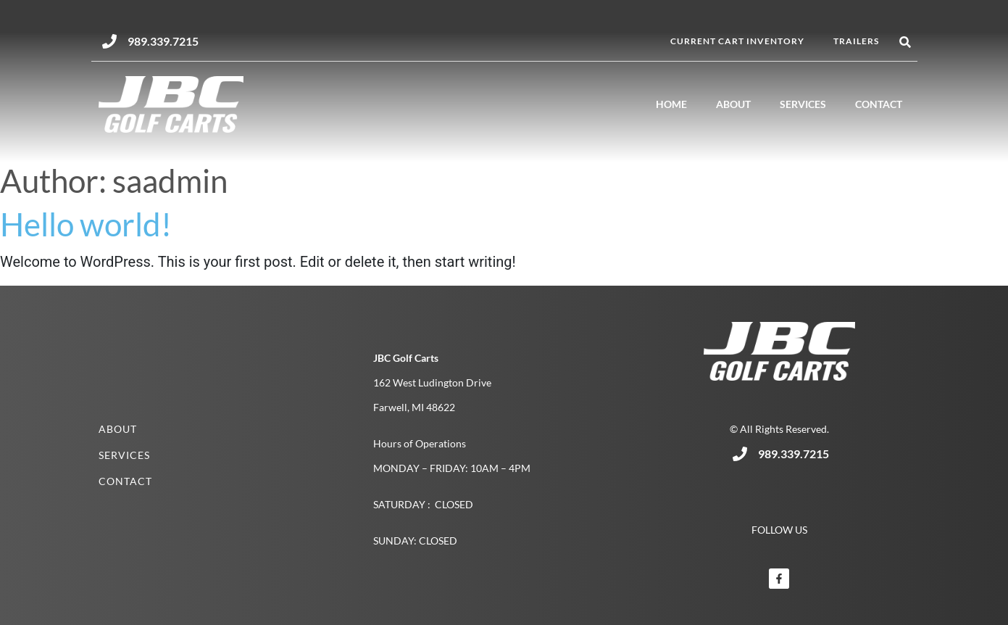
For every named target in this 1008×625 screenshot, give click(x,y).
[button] (905, 42)
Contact (878, 104)
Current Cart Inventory (737, 41)
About (733, 104)
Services (803, 104)
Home (671, 104)
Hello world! (86, 224)
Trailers (856, 41)
